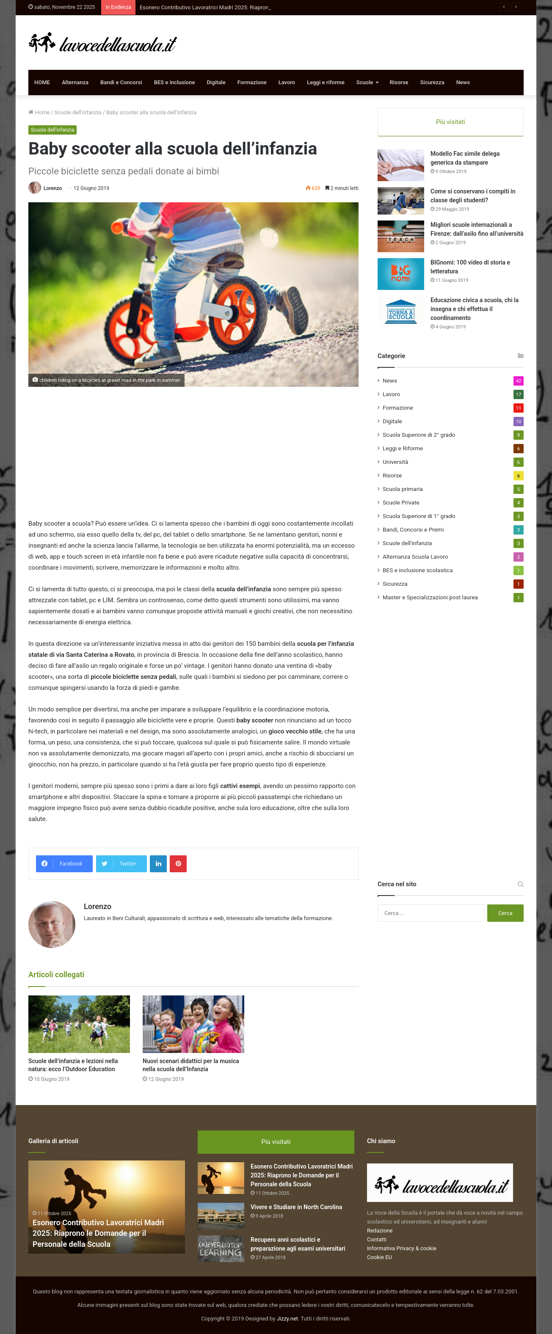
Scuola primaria (403, 488)
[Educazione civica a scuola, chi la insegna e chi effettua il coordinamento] (401, 312)
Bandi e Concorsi (121, 82)
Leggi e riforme (326, 82)
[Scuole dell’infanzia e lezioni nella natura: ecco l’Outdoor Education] (79, 1024)
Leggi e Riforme (403, 448)
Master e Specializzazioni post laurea (430, 597)
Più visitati (450, 122)
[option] (106, 1207)
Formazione (252, 82)
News (463, 82)
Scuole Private (401, 502)
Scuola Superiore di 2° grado (419, 434)
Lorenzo (53, 188)
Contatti (376, 1239)
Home (39, 112)
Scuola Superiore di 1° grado (419, 516)
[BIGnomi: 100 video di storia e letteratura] (401, 274)
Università (395, 461)
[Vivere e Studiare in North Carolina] (221, 1216)
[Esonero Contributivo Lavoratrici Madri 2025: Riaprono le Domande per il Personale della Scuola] (221, 1178)
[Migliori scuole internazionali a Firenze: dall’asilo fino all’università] (401, 236)
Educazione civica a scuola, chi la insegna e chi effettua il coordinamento (475, 309)
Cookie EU (379, 1257)
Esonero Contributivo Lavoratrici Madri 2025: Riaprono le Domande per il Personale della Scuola (98, 1233)
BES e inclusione (174, 82)
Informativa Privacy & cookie (401, 1248)
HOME (42, 82)
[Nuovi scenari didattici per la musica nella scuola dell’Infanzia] (193, 1024)
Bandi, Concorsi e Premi (413, 529)
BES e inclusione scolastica (418, 570)
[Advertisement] (193, 459)
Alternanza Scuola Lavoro (415, 556)
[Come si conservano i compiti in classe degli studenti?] (401, 201)
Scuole (364, 82)
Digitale (216, 82)
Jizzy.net (287, 1318)
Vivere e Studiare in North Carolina (296, 1207)
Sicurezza (432, 82)
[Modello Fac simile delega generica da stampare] (401, 165)
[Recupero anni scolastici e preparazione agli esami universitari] (221, 1248)
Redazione (379, 1230)
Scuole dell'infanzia (78, 112)
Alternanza (75, 82)
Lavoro (287, 82)
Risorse (399, 82)
